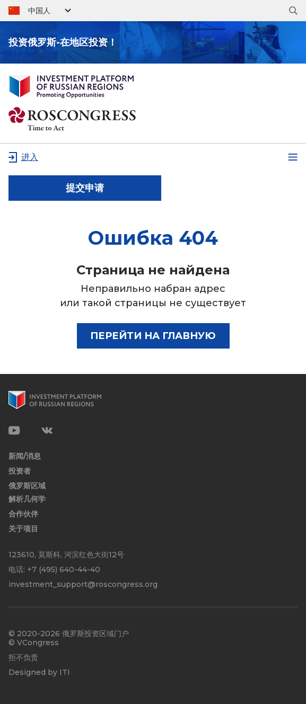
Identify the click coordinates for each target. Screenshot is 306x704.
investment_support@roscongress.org (83, 584)
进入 (29, 157)
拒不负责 (23, 657)
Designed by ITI (39, 672)
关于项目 (23, 528)
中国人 (39, 10)
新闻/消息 (24, 456)
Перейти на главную (153, 336)
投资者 (19, 471)
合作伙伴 (23, 514)
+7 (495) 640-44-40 (63, 569)
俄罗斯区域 (27, 486)
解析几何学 (27, 499)
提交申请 (85, 188)
